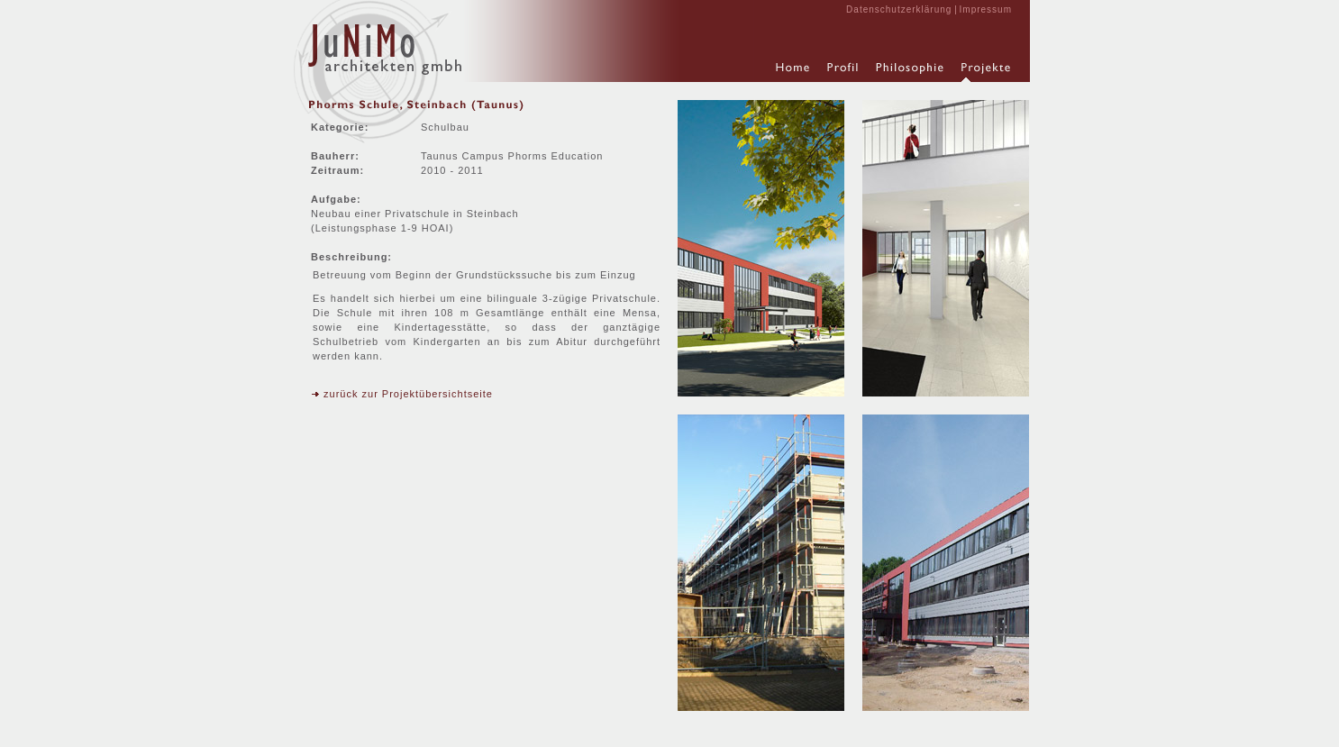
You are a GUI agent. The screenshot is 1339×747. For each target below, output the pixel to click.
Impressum (986, 9)
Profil (842, 72)
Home (792, 72)
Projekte (985, 72)
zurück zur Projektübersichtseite (402, 393)
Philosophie (909, 72)
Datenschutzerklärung (899, 9)
